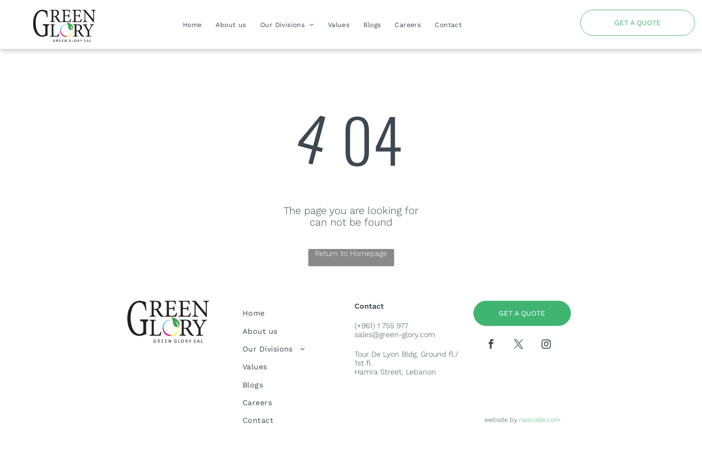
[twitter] (519, 345)
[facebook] (491, 345)
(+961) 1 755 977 (381, 325)
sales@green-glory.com (394, 334)
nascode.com (539, 419)
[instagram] (546, 345)
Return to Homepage (351, 253)
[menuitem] (192, 24)
